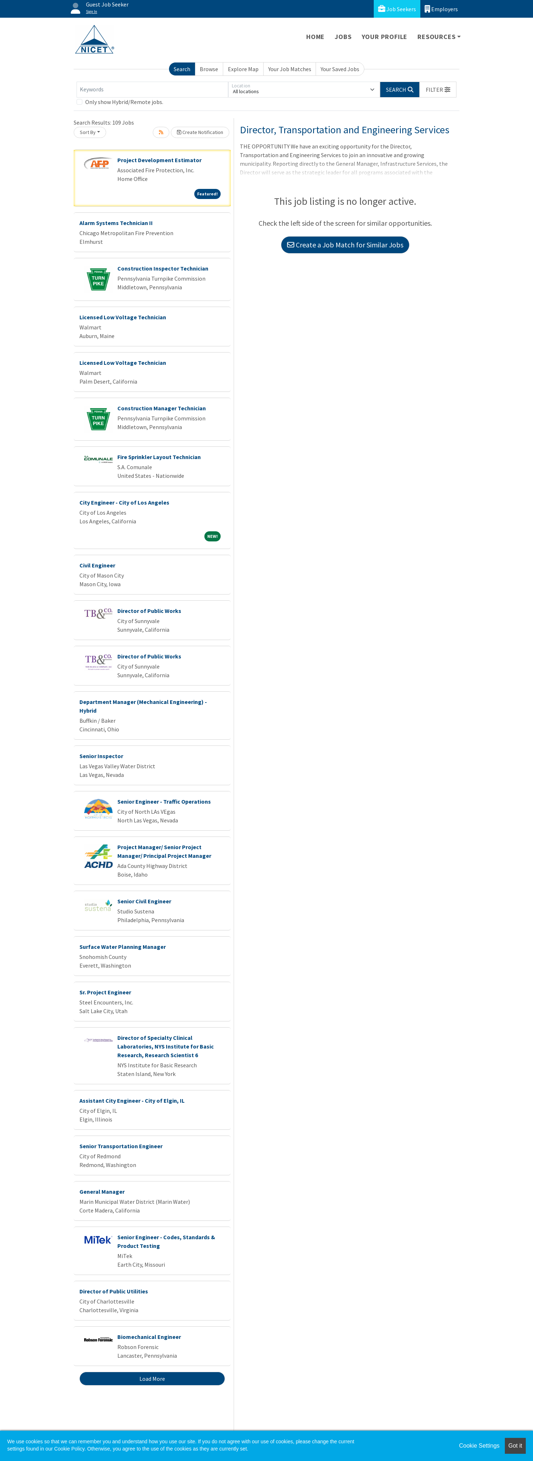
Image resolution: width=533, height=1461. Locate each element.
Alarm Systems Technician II (116, 222)
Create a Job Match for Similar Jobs (345, 244)
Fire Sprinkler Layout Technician (159, 457)
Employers (441, 8)
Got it (515, 1446)
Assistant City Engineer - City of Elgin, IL (132, 1100)
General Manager (102, 1191)
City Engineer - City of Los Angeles (124, 502)
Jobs (343, 37)
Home (315, 37)
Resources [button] (436, 37)
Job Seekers (397, 8)
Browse (209, 69)
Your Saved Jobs (340, 69)
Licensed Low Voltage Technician (122, 317)
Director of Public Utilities (113, 1291)
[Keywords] (152, 90)
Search (182, 69)
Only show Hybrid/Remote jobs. (124, 101)
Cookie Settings (479, 1446)
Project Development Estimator (159, 160)
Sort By (88, 132)
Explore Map (243, 69)
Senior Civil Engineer (144, 901)
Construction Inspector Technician (162, 268)
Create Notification (200, 132)
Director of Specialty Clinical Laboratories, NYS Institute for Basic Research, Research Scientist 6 (165, 1046)
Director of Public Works (149, 610)
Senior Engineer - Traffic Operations (164, 801)
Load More (152, 1378)
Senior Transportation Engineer (120, 1146)
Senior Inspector (101, 756)
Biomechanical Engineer (149, 1336)
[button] (438, 90)
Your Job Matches (289, 69)
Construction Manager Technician (161, 408)
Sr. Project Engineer (105, 992)
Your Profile (385, 37)
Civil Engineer (97, 565)
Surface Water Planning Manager (122, 946)
